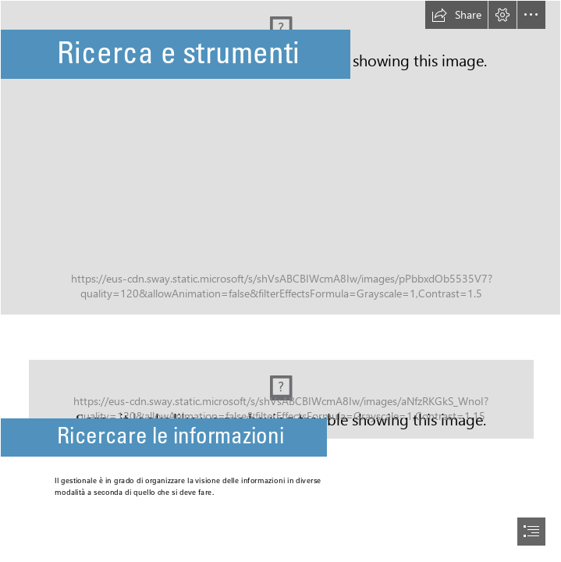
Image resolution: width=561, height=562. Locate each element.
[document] (280, 281)
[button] (456, 15)
